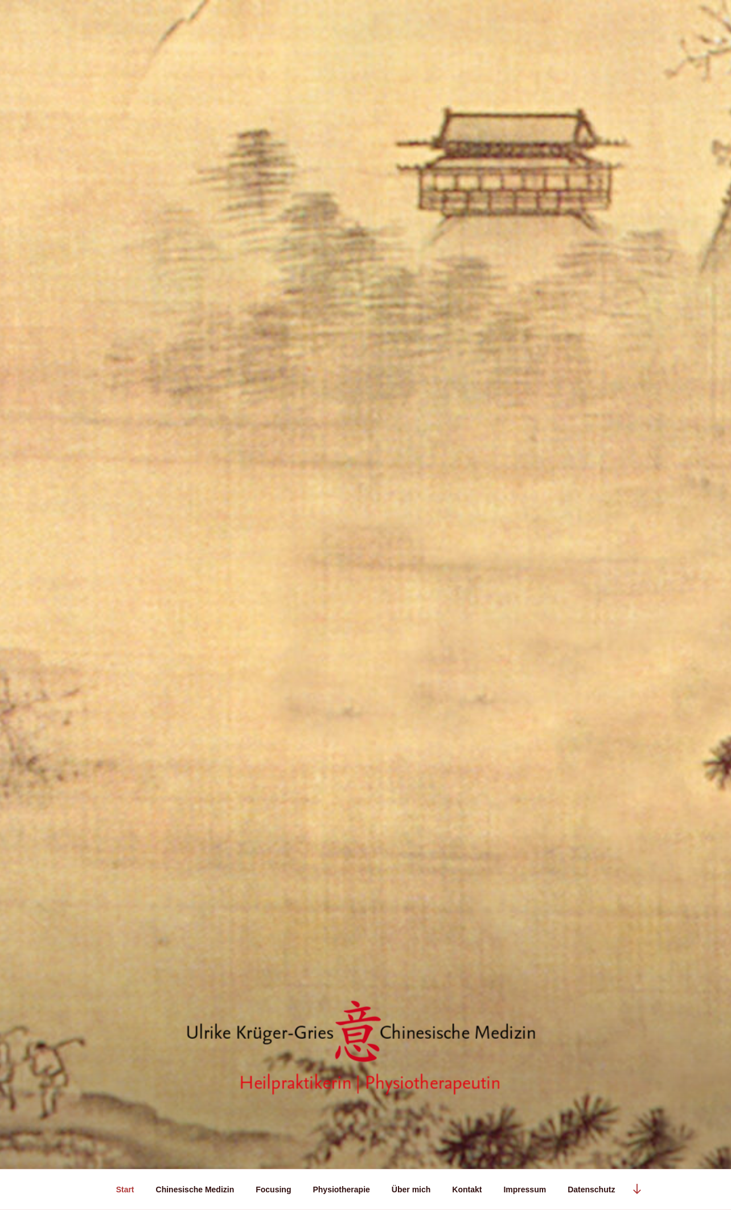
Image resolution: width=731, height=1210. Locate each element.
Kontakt (467, 1189)
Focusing (273, 1189)
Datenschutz (591, 1189)
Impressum (524, 1189)
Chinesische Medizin (195, 1189)
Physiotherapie (341, 1189)
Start (125, 1189)
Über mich (411, 1189)
